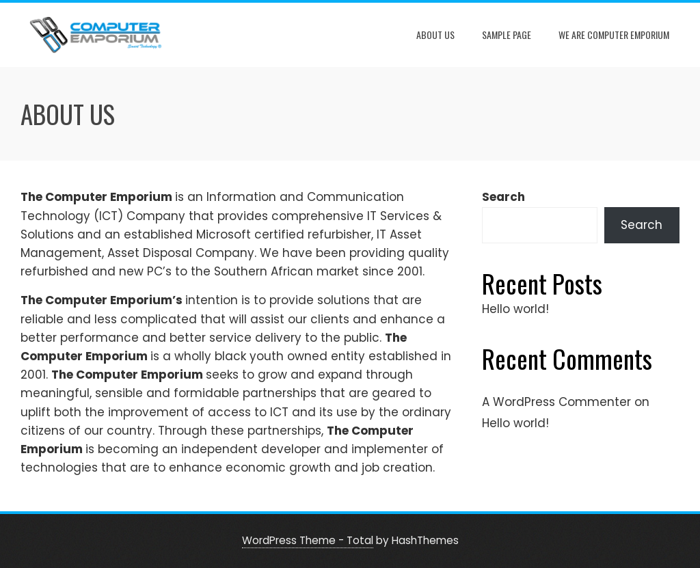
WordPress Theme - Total (307, 540)
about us (435, 34)
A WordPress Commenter (556, 402)
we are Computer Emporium (613, 34)
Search (503, 197)
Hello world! (515, 309)
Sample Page (506, 34)
